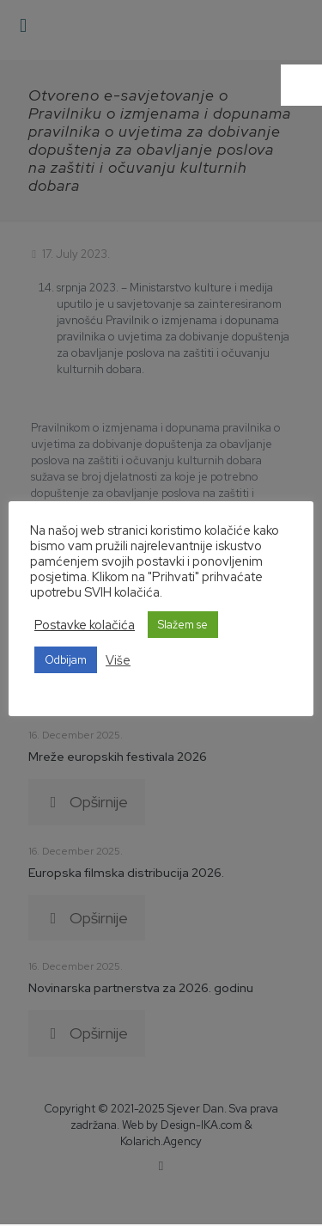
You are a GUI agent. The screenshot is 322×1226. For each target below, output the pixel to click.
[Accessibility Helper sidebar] (301, 85)
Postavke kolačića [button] (84, 625)
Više (118, 660)
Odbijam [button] (66, 660)
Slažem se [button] (183, 624)
